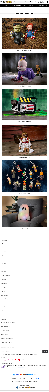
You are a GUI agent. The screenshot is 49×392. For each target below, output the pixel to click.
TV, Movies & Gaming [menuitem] (15, 5)
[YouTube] (16, 359)
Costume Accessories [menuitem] (38, 5)
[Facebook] (1, 359)
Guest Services (4, 299)
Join (45, 351)
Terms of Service (14, 378)
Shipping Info (4, 259)
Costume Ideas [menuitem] (27, 5)
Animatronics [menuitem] (4, 5)
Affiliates (3, 291)
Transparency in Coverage (6, 342)
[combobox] (21, 2)
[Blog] (23, 359)
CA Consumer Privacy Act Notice (8, 322)
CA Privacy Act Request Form (7, 315)
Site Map (3, 303)
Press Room (3, 279)
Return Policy (4, 251)
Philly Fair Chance (5, 330)
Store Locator (4, 271)
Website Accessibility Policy (7, 338)
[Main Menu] (1, 2)
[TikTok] (12, 359)
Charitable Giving (4, 307)
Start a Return (4, 255)
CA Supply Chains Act (5, 326)
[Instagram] (5, 359)
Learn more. (21, 367)
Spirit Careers (4, 283)
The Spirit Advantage (5, 275)
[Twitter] (8, 359)
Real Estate (3, 287)
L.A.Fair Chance (4, 334)
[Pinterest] (19, 359)
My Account (3, 243)
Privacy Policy (22, 378)
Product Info (3, 263)
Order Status (3, 247)
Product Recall (4, 311)
